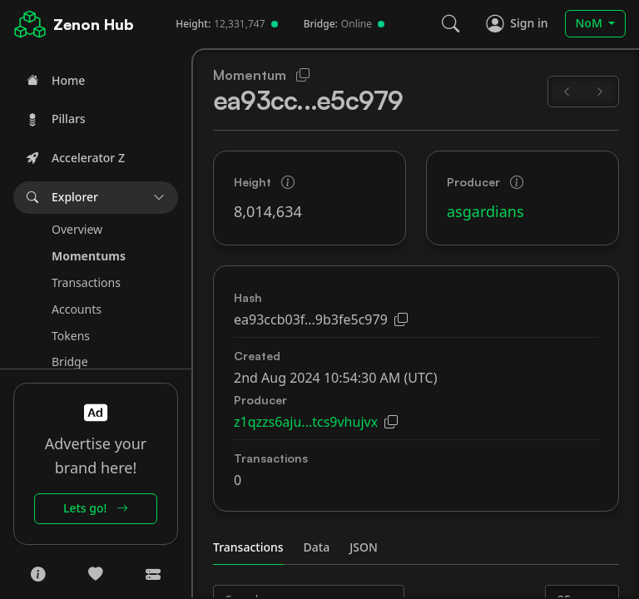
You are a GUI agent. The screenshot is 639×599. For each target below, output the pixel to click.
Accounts (77, 309)
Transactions (86, 282)
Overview (77, 229)
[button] (95, 197)
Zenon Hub (93, 24)
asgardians (485, 211)
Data (317, 547)
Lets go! (95, 508)
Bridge (70, 361)
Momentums (89, 256)
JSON (363, 547)
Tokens (71, 336)
